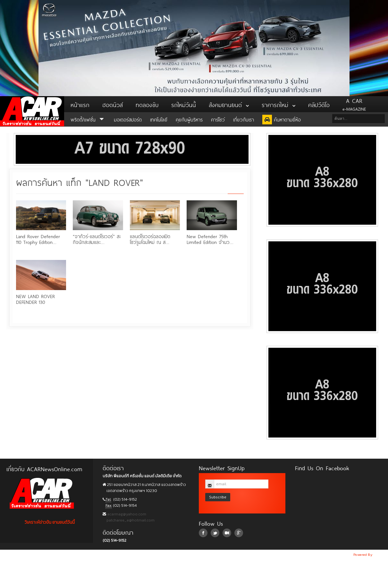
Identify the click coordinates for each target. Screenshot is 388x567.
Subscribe (217, 497)
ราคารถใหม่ (278, 104)
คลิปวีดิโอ (319, 104)
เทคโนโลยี (158, 119)
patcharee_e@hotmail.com (130, 520)
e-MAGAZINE (354, 104)
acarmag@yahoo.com (126, 514)
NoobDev (380, 554)
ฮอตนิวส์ (112, 104)
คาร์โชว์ (218, 119)
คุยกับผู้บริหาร (189, 119)
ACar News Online (32, 111)
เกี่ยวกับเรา (243, 119)
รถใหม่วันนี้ (183, 104)
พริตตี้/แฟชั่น (88, 119)
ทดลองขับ (147, 104)
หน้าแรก (80, 104)
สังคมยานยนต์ (229, 104)
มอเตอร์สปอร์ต (128, 119)
